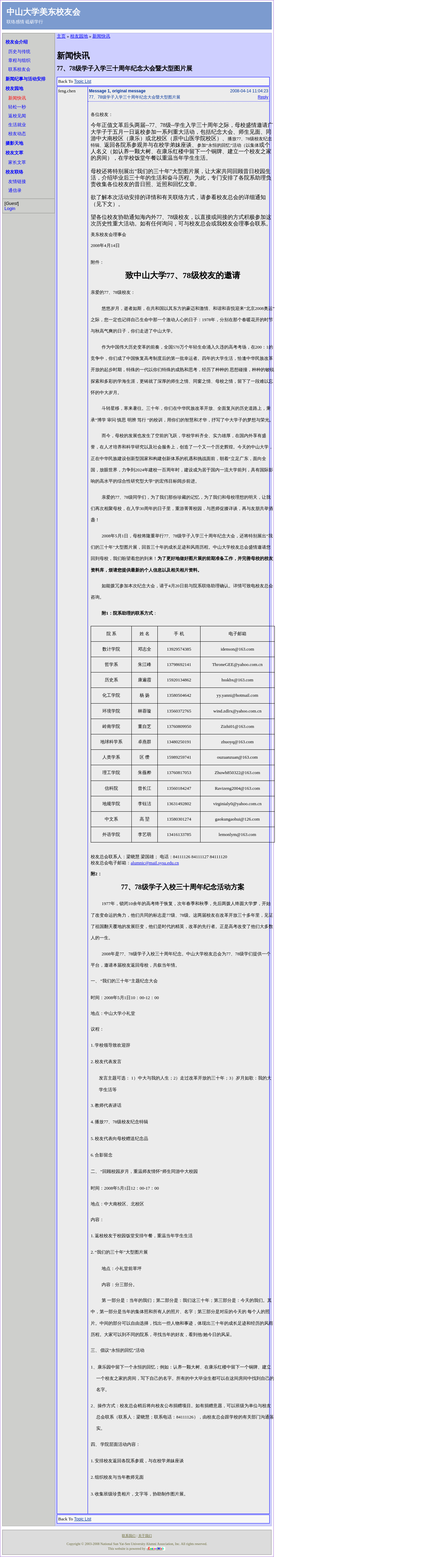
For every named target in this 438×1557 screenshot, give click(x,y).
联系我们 (129, 1536)
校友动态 (17, 133)
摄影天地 (14, 143)
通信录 (15, 190)
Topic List (82, 81)
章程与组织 (19, 60)
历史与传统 (19, 51)
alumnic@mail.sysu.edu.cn (155, 862)
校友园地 (14, 88)
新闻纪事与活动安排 (25, 78)
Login (9, 208)
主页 (61, 36)
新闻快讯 (17, 98)
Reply (263, 97)
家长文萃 (17, 162)
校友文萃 (14, 152)
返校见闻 (17, 115)
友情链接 (17, 181)
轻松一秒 (17, 106)
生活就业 (17, 124)
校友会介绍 (16, 41)
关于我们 (145, 1536)
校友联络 (14, 171)
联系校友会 (19, 69)
